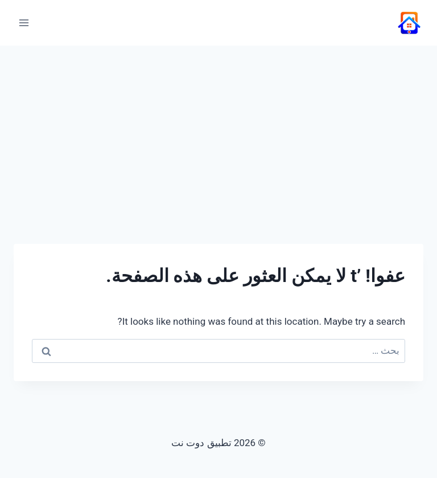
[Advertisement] (218, 131)
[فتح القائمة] (24, 22)
